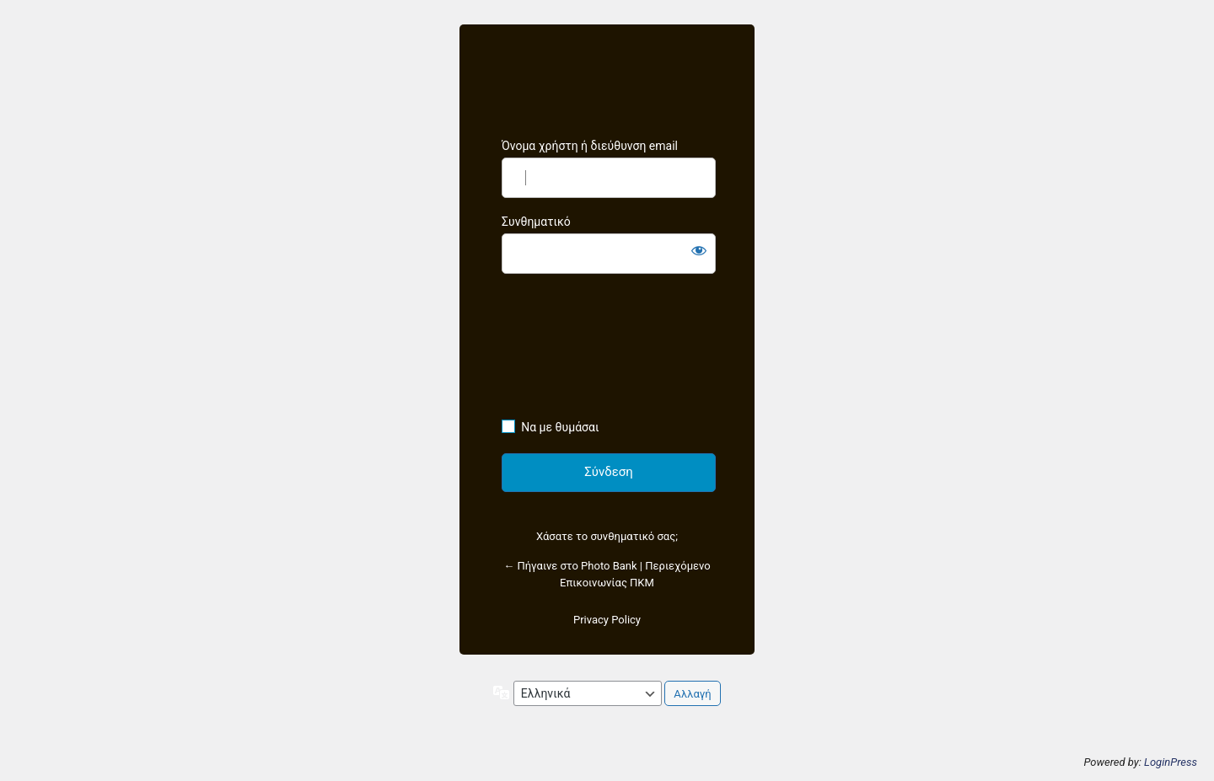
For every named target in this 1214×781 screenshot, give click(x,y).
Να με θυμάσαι (560, 427)
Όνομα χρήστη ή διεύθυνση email (590, 145)
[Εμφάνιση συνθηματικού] (699, 250)
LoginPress (1170, 762)
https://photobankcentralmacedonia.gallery (607, 81)
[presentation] (571, 349)
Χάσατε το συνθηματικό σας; (607, 536)
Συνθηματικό (536, 221)
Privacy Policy (607, 619)
